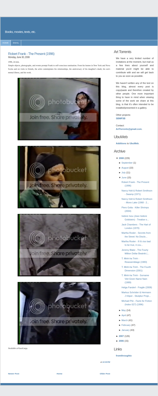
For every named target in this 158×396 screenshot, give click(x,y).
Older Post (105, 373)
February (126, 325)
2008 (121, 158)
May (124, 310)
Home (59, 373)
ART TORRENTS (24, 26)
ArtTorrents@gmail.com (129, 129)
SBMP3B (120, 118)
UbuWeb (134, 143)
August (125, 167)
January (126, 330)
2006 (121, 341)
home (5, 43)
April (124, 315)
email (16, 43)
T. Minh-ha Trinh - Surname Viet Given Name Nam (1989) (135, 279)
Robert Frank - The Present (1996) (31, 54)
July (123, 172)
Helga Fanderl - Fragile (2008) (137, 287)
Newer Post (13, 373)
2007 (121, 336)
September (127, 162)
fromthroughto (124, 355)
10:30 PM (106, 362)
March (125, 320)
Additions (121, 143)
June (124, 177)
